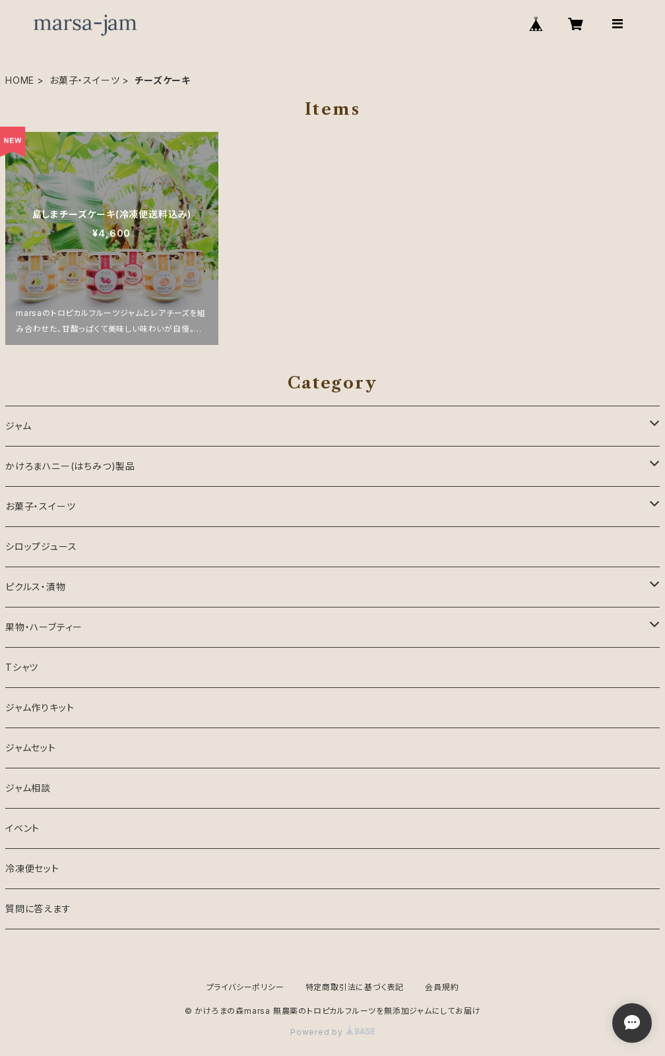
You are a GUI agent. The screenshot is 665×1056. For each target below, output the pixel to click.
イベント (22, 828)
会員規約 (442, 987)
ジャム (18, 425)
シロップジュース (41, 546)
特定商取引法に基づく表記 (354, 987)
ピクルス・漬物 (35, 586)
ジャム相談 (28, 787)
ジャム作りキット (39, 707)
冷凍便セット (32, 868)
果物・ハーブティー (43, 627)
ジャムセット (30, 747)
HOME (19, 80)
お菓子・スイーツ (84, 80)
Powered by (332, 1032)
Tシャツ (21, 667)
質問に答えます (38, 908)
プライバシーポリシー (245, 987)
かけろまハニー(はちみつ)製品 (70, 466)
